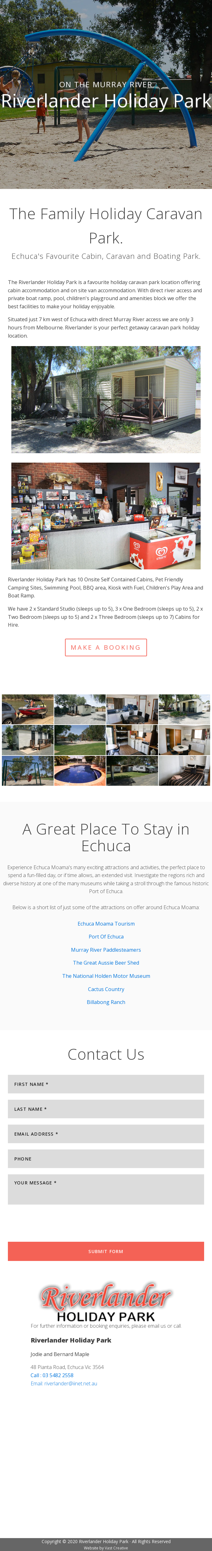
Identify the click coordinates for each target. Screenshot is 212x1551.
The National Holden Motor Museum (106, 975)
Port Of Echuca (106, 936)
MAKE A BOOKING (106, 647)
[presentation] (56, 1223)
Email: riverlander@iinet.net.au (64, 1383)
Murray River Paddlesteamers (106, 949)
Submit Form (105, 1251)
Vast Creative (116, 1548)
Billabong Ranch (106, 1002)
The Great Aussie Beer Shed (106, 962)
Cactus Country (106, 989)
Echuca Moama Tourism (106, 923)
